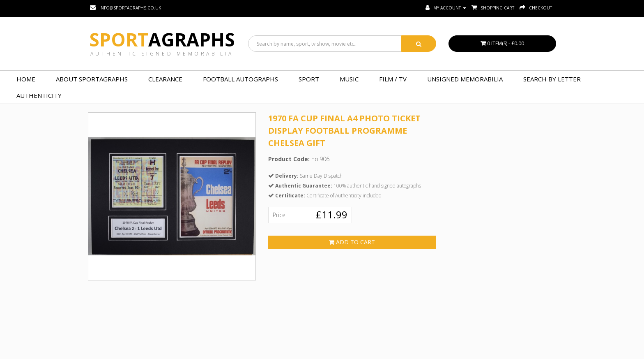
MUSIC (349, 79)
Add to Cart (352, 242)
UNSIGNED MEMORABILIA (465, 79)
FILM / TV (393, 79)
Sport (162, 39)
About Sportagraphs (92, 79)
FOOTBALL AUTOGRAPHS (240, 79)
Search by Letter (552, 79)
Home (25, 79)
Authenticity (39, 95)
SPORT (309, 79)
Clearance (165, 79)
